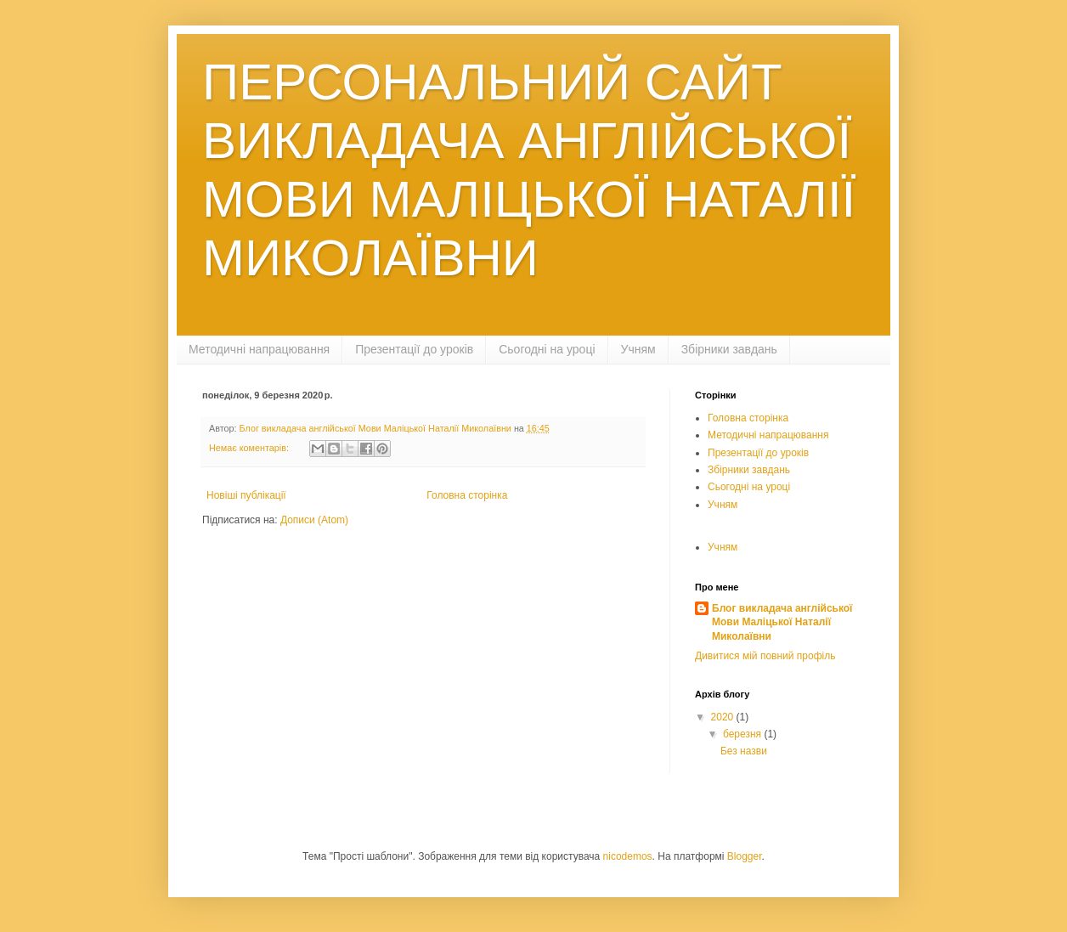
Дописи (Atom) (314, 520)
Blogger (744, 856)
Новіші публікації (246, 495)
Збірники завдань (729, 349)
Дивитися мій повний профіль (765, 656)
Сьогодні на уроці (547, 349)
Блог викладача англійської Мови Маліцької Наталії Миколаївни (782, 622)
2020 (724, 717)
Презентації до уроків (414, 349)
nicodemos (627, 856)
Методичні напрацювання (259, 349)
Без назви (743, 751)
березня (743, 734)
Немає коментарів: (250, 448)
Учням (638, 349)
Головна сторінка (466, 495)
